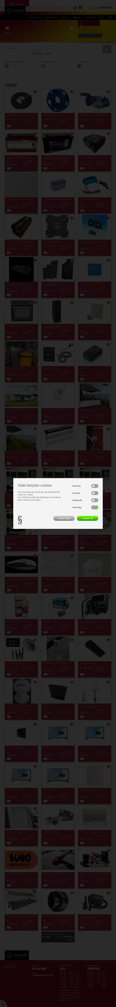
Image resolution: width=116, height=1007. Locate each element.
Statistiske (76, 493)
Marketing (76, 486)
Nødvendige (77, 507)
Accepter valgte (64, 518)
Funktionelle (77, 500)
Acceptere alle (87, 518)
